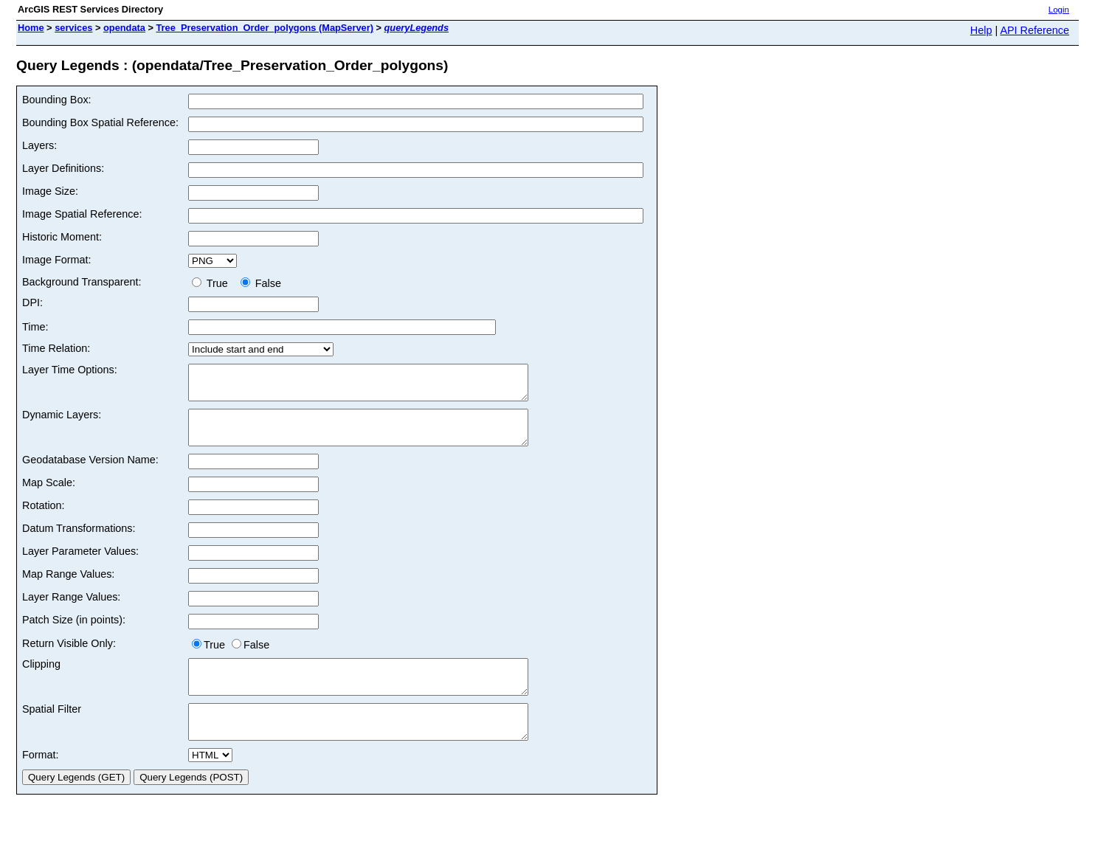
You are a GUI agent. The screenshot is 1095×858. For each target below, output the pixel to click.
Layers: (39, 145)
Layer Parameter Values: (80, 564)
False (261, 283)
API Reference (1034, 30)
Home (31, 27)
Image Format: (56, 260)
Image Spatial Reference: (82, 214)
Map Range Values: (68, 587)
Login (1059, 9)
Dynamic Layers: (61, 421)
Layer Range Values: (71, 610)
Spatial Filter (51, 729)
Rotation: (43, 519)
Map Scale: (48, 496)
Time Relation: (56, 348)
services (73, 27)
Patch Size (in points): (73, 633)
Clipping (41, 677)
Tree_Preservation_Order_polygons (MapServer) (264, 27)
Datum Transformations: (79, 541)
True (213, 283)
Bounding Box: (56, 99)
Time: (35, 327)
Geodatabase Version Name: (90, 473)
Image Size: (50, 191)
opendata (124, 27)
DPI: (32, 302)
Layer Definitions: (63, 168)
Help (981, 30)
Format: (40, 781)
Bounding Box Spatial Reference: (100, 122)
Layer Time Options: (69, 370)
